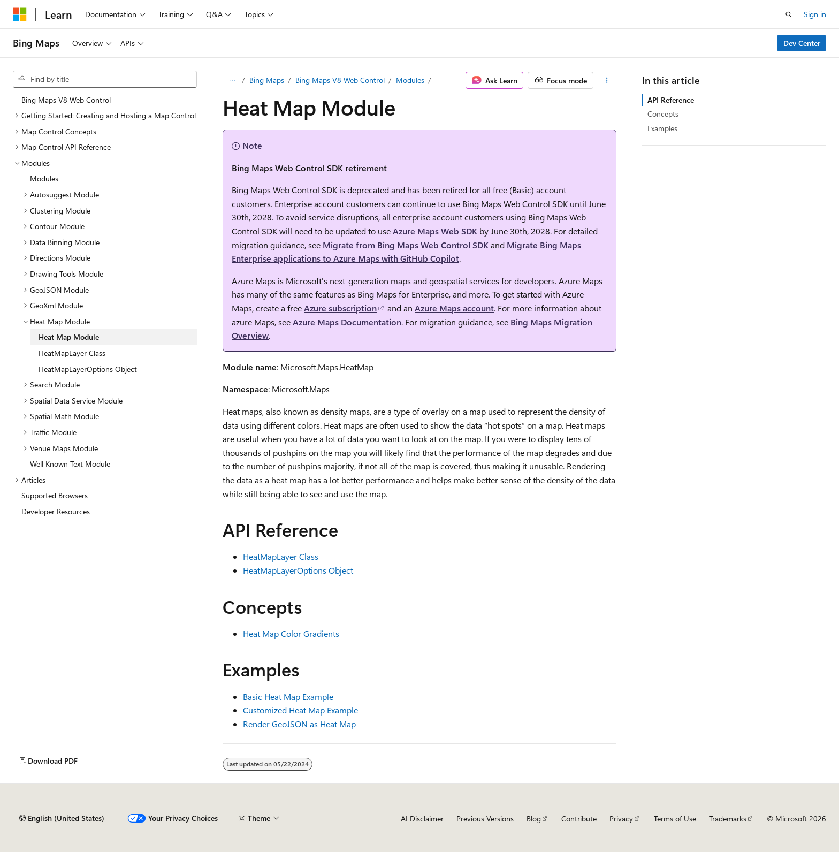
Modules (410, 80)
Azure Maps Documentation (347, 322)
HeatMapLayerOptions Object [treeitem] (88, 369)
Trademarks (727, 818)
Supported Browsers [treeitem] (54, 495)
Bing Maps (266, 80)
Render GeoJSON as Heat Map (299, 723)
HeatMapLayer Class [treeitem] (72, 353)
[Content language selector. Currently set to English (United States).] (62, 818)
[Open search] (788, 14)
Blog (534, 818)
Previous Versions (485, 818)
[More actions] (607, 80)
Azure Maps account (454, 308)
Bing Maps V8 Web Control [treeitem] (66, 100)
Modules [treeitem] (44, 178)
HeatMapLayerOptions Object (298, 570)
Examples (662, 128)
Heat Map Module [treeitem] (69, 337)
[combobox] (105, 79)
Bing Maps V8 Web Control (340, 80)
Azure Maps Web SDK (435, 231)
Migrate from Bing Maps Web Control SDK (406, 244)
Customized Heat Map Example (300, 710)
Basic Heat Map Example (288, 696)
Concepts (662, 114)
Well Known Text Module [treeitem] (70, 464)
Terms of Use (675, 818)
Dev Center (801, 43)
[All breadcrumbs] (232, 80)
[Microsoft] (20, 14)
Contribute (579, 818)
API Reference (670, 100)
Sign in (815, 14)
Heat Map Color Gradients (291, 633)
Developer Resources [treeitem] (55, 511)
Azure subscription (340, 308)
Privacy (621, 818)
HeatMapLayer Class (280, 556)
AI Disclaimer (422, 818)
